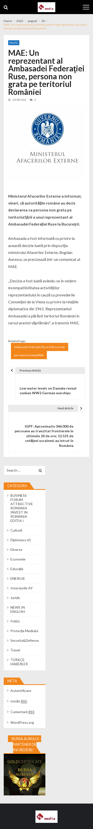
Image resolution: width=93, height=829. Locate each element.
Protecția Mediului (24, 631)
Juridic (15, 598)
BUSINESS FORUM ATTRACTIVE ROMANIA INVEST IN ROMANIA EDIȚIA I (21, 508)
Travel (15, 650)
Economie (18, 559)
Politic (13, 42)
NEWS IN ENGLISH (17, 609)
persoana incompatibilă (29, 355)
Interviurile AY (21, 588)
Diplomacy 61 (20, 540)
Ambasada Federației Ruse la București (39, 347)
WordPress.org (22, 722)
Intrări (18, 701)
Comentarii (22, 712)
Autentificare (20, 690)
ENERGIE (17, 578)
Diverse (16, 549)
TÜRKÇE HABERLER (19, 662)
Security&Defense (24, 640)
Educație (17, 569)
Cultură (16, 530)
